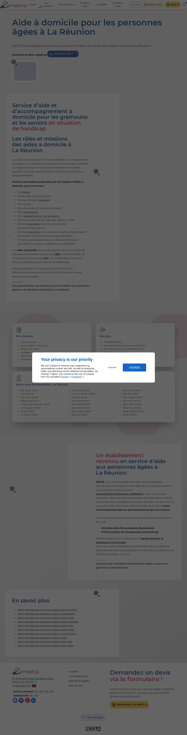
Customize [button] (112, 367)
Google (64, 377)
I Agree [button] (134, 367)
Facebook (76, 377)
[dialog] (93, 367)
